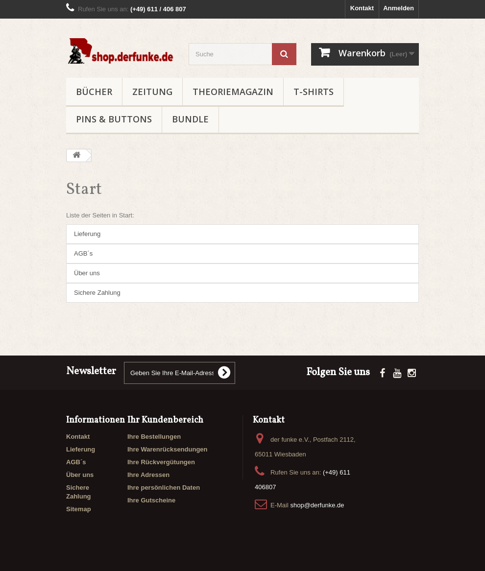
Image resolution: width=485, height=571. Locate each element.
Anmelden (398, 8)
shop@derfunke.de (317, 505)
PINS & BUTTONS (114, 119)
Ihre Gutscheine (151, 500)
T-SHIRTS (313, 91)
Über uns (87, 273)
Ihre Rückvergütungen (161, 462)
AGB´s (83, 253)
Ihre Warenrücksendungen (167, 449)
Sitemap (78, 509)
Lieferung (87, 234)
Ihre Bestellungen (154, 436)
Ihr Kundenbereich (165, 420)
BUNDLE (190, 119)
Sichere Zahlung (97, 292)
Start (84, 190)
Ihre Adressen (148, 474)
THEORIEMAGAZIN (233, 91)
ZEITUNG (152, 91)
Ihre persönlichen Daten (163, 487)
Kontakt (362, 8)
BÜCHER (94, 91)
